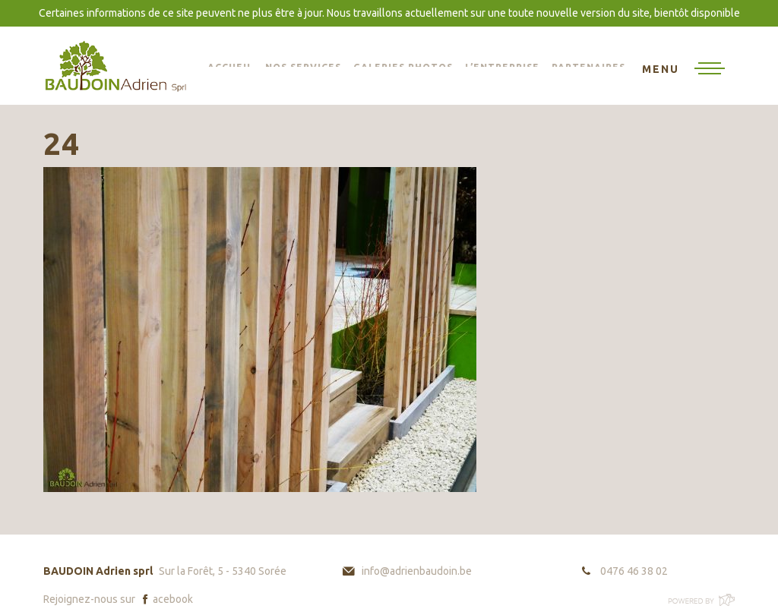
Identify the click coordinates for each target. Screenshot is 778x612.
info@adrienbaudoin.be (417, 571)
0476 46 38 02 (634, 571)
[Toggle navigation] (683, 70)
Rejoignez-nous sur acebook (118, 599)
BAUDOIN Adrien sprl (115, 65)
